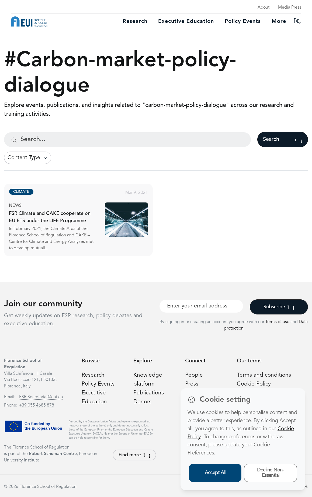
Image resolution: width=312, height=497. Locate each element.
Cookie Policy (255, 384)
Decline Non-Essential (270, 473)
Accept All (215, 472)
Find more (134, 455)
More (279, 21)
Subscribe (279, 306)
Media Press (289, 7)
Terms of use (277, 322)
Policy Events (243, 21)
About (263, 7)
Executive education (186, 21)
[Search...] (127, 139)
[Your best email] (201, 306)
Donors (142, 402)
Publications (149, 393)
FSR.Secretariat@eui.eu (41, 397)
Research (135, 21)
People (194, 375)
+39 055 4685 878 (36, 405)
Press (192, 384)
